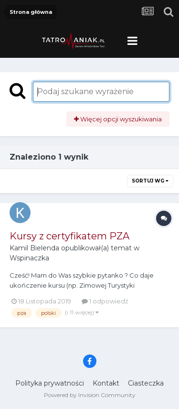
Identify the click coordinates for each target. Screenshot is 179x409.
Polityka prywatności (49, 383)
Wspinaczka (29, 258)
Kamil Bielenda (34, 248)
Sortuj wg (150, 181)
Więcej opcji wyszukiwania (118, 119)
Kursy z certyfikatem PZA (69, 236)
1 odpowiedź (105, 301)
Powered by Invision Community (90, 394)
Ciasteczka (146, 383)
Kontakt (106, 383)
